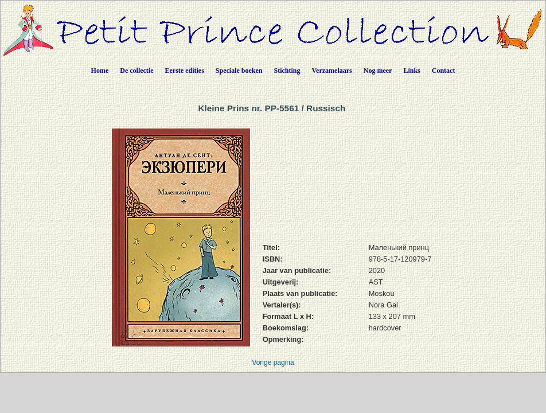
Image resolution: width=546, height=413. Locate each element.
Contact (443, 71)
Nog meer (378, 71)
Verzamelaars (332, 71)
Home (100, 71)
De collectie (136, 71)
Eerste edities (184, 71)
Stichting (287, 71)
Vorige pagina (273, 363)
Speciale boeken (239, 71)
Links (411, 71)
